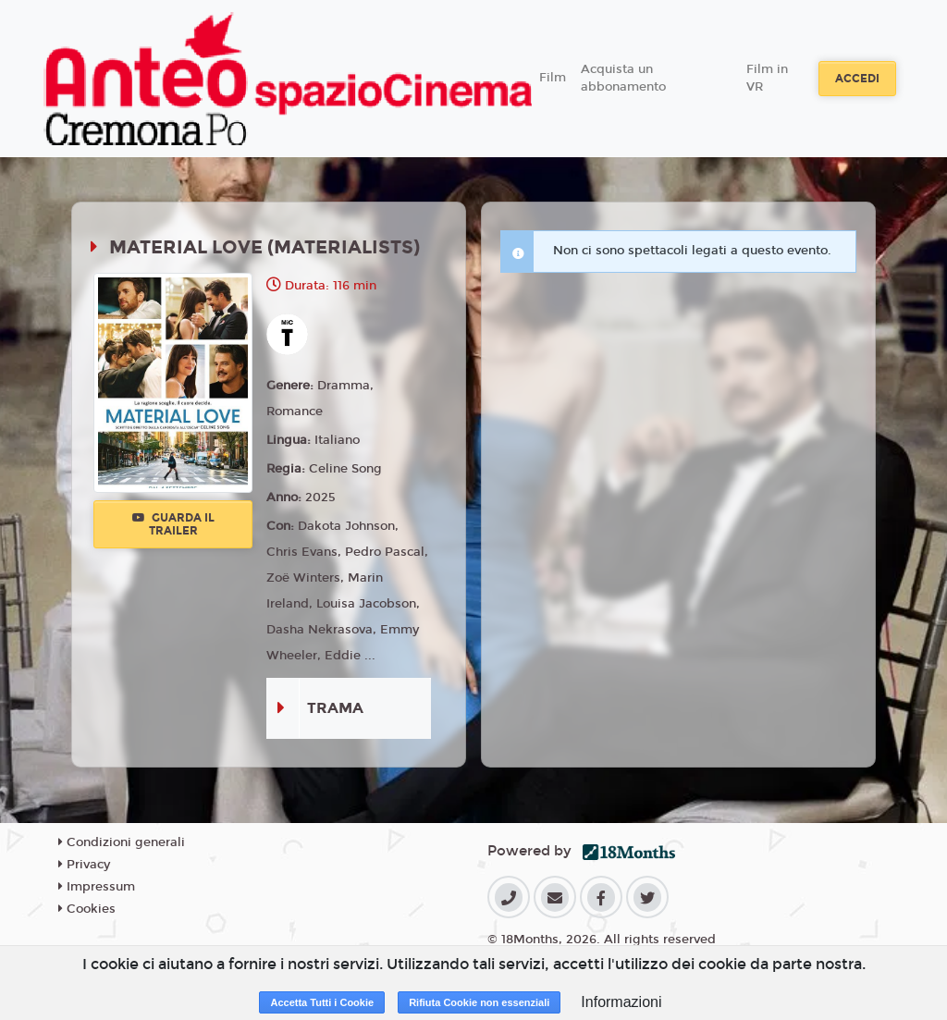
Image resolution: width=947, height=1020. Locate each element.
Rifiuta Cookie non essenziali (479, 1002)
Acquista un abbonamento (623, 78)
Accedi (857, 78)
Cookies (87, 909)
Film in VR (767, 78)
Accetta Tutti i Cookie (322, 1002)
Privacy (84, 864)
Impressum (96, 886)
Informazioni (621, 1002)
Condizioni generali (121, 842)
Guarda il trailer (173, 524)
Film (552, 77)
